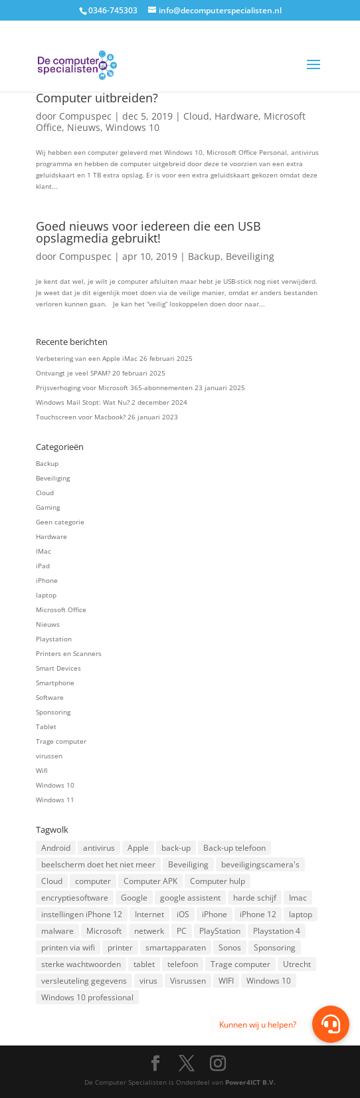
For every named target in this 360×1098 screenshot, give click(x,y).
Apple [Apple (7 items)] (138, 847)
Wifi (42, 770)
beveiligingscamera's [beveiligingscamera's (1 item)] (260, 864)
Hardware (236, 116)
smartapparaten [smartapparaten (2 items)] (175, 947)
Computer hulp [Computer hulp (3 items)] (217, 881)
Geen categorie (60, 521)
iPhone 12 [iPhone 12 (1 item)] (258, 914)
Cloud (196, 116)
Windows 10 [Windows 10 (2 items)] (268, 980)
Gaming (48, 507)
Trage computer (61, 741)
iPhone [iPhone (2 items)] (214, 914)
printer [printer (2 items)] (120, 947)
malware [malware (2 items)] (57, 930)
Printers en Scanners (69, 653)
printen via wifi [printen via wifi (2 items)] (68, 947)
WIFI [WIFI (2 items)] (226, 980)
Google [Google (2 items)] (134, 897)
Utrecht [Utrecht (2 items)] (297, 964)
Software (50, 697)
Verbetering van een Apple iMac (86, 358)
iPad (43, 565)
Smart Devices (58, 668)
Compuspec (85, 116)
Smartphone (55, 682)
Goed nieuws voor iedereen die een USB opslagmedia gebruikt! (148, 232)
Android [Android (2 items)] (55, 847)
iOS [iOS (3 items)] (183, 914)
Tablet (46, 726)
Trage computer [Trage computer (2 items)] (240, 964)
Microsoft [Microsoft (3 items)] (104, 930)
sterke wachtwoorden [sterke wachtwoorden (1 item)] (81, 964)
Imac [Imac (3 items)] (298, 897)
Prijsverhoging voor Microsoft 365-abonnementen (114, 387)
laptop (46, 595)
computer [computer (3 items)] (93, 881)
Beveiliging (250, 256)
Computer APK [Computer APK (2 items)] (150, 881)
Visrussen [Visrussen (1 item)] (188, 980)
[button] (330, 1024)
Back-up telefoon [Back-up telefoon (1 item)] (234, 847)
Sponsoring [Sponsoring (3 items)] (275, 947)
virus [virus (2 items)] (148, 980)
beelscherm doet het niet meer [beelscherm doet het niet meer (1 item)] (98, 864)
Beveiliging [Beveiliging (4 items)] (188, 864)
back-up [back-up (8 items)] (176, 847)
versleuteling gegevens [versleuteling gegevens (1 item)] (84, 980)
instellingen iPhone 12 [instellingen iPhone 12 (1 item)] (81, 914)
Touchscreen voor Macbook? (81, 416)
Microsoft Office (61, 609)
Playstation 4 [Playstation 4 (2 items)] (276, 930)
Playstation (54, 638)
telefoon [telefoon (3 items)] (182, 964)
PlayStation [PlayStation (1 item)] (219, 930)
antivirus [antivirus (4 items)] (99, 847)
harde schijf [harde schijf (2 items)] (254, 897)
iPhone (47, 580)
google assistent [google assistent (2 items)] (190, 897)
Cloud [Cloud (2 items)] (51, 881)
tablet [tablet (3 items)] (144, 964)
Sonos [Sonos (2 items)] (230, 947)
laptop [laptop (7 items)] (300, 914)
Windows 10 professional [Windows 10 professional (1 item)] (87, 997)
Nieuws (83, 127)
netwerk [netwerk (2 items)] (149, 930)
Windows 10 (132, 127)
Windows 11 (55, 799)
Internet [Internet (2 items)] (149, 914)
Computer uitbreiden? (97, 98)
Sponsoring (53, 711)
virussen (49, 755)
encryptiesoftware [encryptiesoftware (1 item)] (74, 897)
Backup (204, 256)
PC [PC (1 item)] (182, 930)
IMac (43, 551)
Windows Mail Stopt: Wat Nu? (83, 402)
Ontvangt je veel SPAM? (73, 373)
